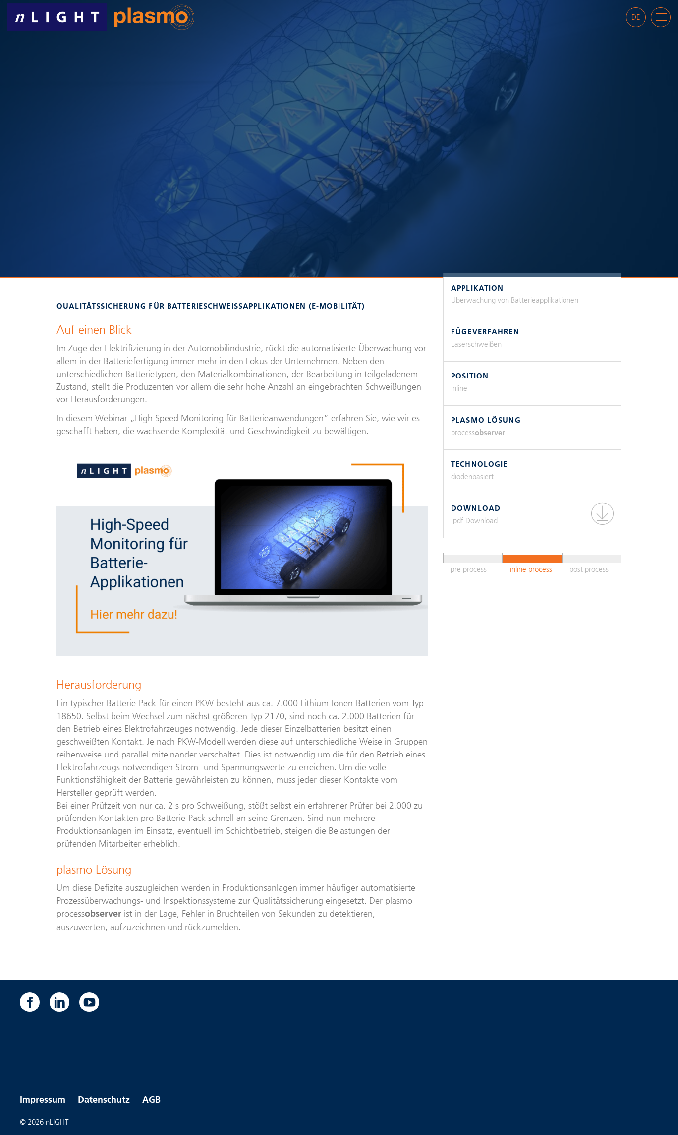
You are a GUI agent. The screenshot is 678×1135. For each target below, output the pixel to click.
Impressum (42, 1100)
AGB (151, 1100)
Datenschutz (104, 1100)
